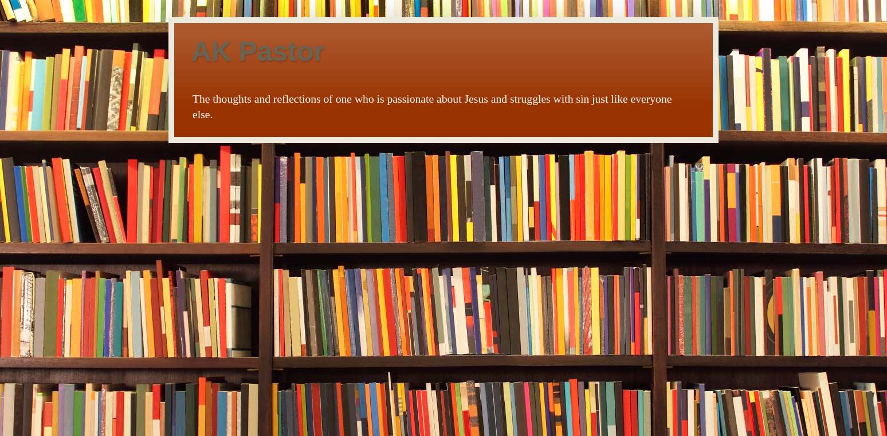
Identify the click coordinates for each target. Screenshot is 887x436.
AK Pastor (257, 51)
